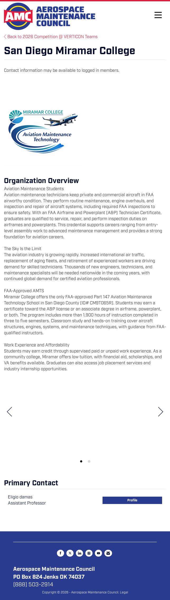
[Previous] (9, 412)
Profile (132, 500)
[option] (85, 421)
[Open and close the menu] (130, 15)
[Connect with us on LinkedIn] (79, 553)
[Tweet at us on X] (70, 553)
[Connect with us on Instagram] (89, 553)
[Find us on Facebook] (60, 553)
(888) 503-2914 (33, 584)
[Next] (160, 412)
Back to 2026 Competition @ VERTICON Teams (51, 36)
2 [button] (89, 461)
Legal (124, 592)
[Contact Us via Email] (108, 553)
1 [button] (81, 461)
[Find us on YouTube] (98, 553)
